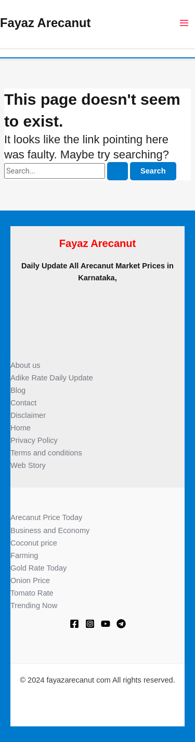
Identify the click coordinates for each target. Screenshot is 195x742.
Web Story (28, 465)
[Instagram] (90, 623)
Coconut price (33, 543)
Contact (23, 403)
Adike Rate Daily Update (51, 378)
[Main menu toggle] (184, 23)
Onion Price (30, 580)
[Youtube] (105, 623)
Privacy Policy (34, 440)
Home (20, 428)
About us (25, 365)
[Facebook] (74, 623)
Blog (17, 390)
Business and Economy (49, 530)
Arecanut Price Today (46, 517)
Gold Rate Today (38, 568)
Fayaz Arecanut (45, 23)
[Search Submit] (117, 171)
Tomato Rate (32, 593)
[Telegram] (121, 623)
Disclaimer (28, 415)
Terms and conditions (46, 453)
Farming (24, 555)
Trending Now (33, 605)
